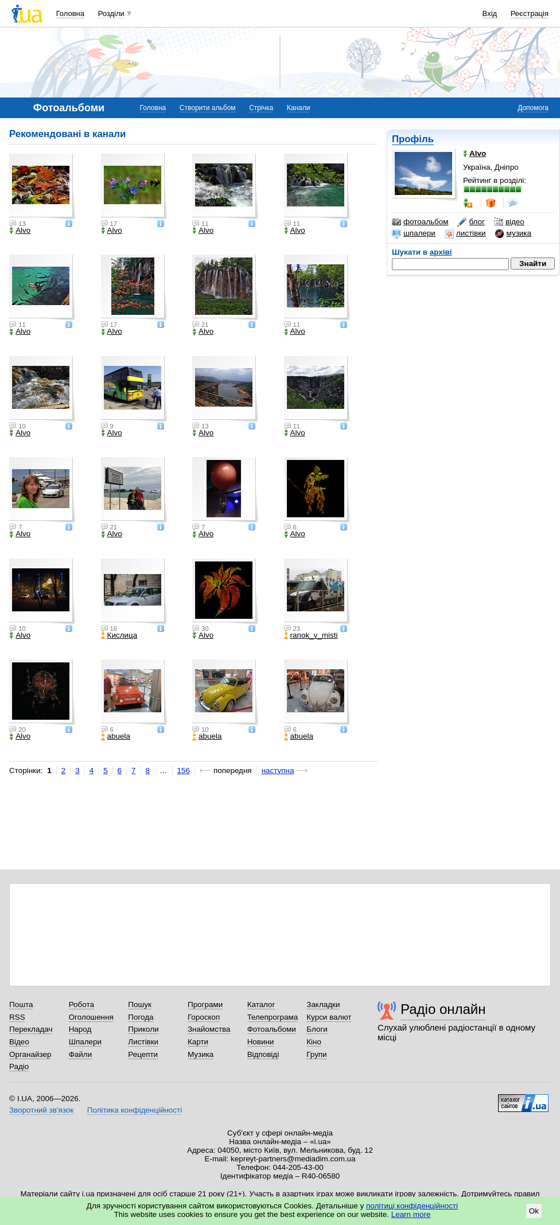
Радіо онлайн (443, 1009)
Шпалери (85, 1041)
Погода (140, 1017)
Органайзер (30, 1054)
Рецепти (143, 1054)
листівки (465, 233)
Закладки (323, 1004)
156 (183, 770)
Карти (198, 1041)
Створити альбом (208, 108)
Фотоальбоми (271, 1029)
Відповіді (263, 1054)
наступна (278, 770)
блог (470, 222)
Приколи (143, 1029)
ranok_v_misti (311, 635)
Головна (70, 13)
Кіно (313, 1041)
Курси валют (328, 1017)
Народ (80, 1029)
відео (509, 222)
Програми (205, 1004)
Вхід (490, 13)
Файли (80, 1054)
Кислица (119, 635)
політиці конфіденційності (412, 1205)
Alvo (19, 230)
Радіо (19, 1066)
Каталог (261, 1004)
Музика (200, 1054)
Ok (534, 1211)
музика (513, 233)
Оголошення (91, 1017)
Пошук (139, 1004)
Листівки (143, 1041)
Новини (260, 1041)
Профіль (413, 139)
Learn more (411, 1214)
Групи (316, 1054)
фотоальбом (420, 222)
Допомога (533, 108)
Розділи (111, 13)
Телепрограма (272, 1017)
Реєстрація (530, 13)
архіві (441, 252)
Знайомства (209, 1029)
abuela (115, 736)
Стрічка (261, 108)
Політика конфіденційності (134, 1110)
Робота (81, 1004)
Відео (19, 1041)
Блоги (317, 1029)
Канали (298, 108)
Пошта (21, 1004)
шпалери (413, 233)
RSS (17, 1017)
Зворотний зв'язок (41, 1110)
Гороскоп (204, 1017)
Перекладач (30, 1029)
